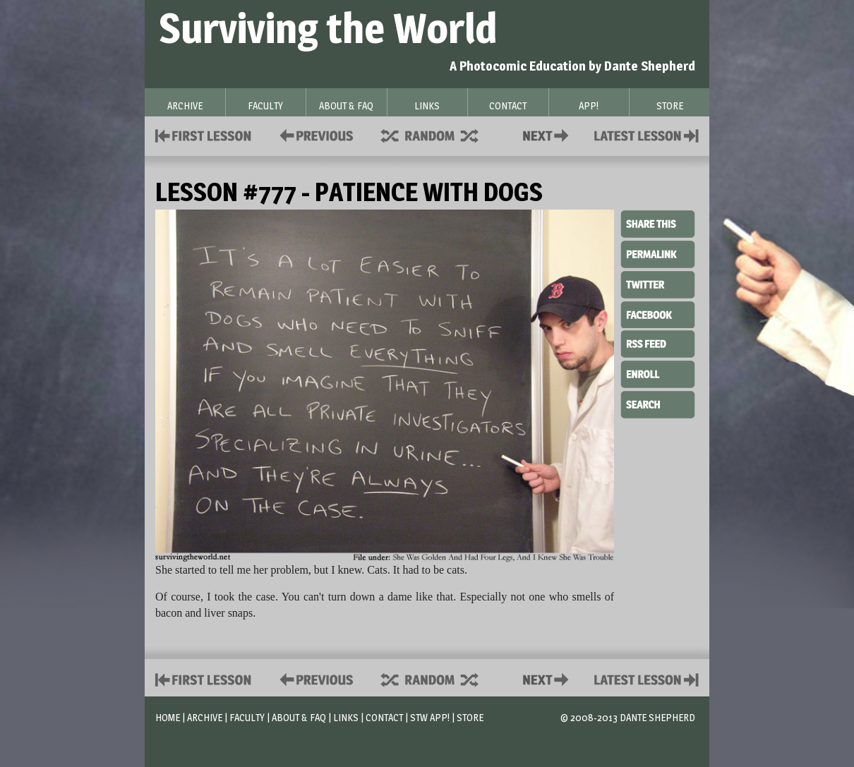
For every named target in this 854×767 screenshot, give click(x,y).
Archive (204, 717)
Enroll (657, 372)
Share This (657, 224)
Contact (548, 134)
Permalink (657, 254)
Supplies (439, 134)
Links (346, 717)
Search (657, 402)
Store (470, 717)
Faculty (247, 717)
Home (167, 717)
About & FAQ (299, 717)
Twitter (657, 283)
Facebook (657, 313)
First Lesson (204, 134)
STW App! (430, 717)
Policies (314, 134)
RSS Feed (657, 343)
